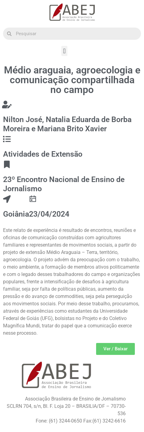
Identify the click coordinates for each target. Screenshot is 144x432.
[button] (64, 51)
